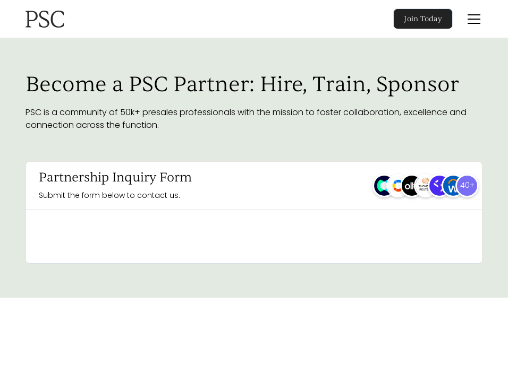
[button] (471, 19)
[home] (77, 19)
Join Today (423, 18)
